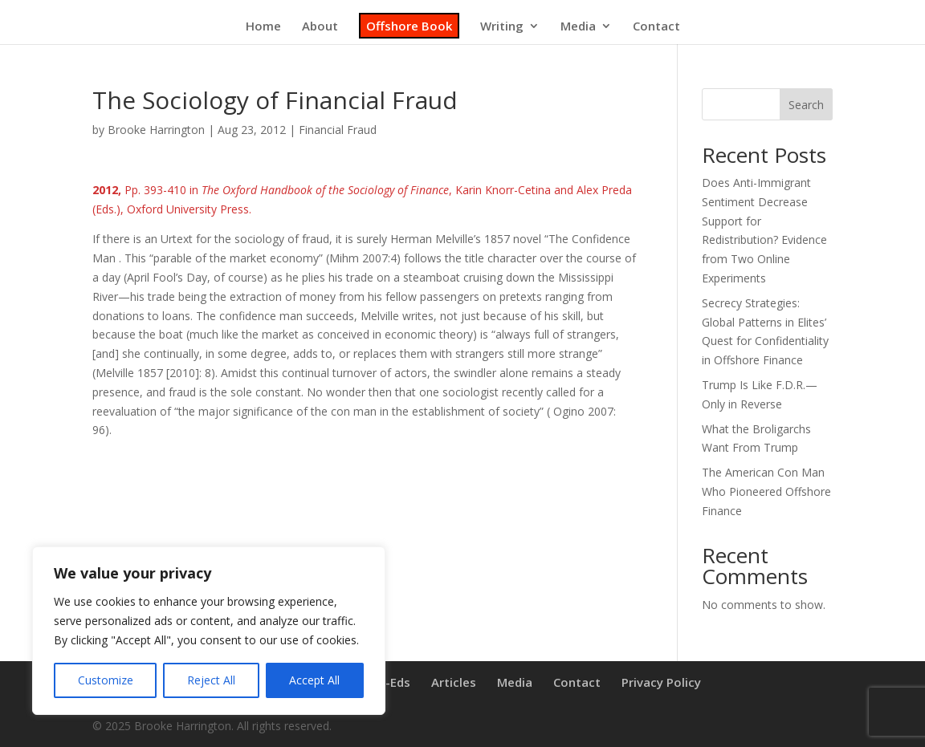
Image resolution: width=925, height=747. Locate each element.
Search (806, 104)
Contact (656, 27)
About (320, 27)
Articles (453, 682)
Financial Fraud (338, 129)
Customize (105, 680)
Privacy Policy (661, 682)
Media (578, 27)
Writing (502, 27)
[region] (208, 630)
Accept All (314, 680)
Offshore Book (409, 26)
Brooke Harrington (156, 129)
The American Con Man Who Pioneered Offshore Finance (766, 491)
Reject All (211, 680)
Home (263, 27)
